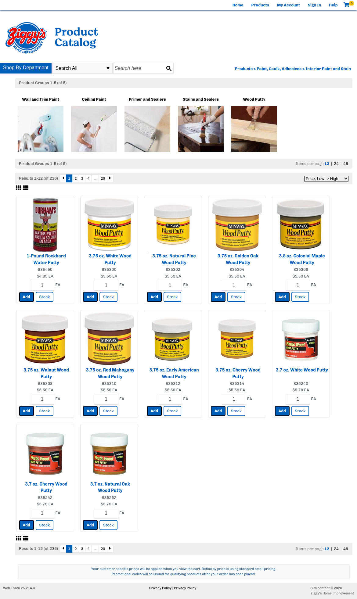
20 (103, 178)
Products (260, 5)
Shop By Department (26, 67)
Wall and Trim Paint (40, 99)
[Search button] (168, 68)
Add (26, 297)
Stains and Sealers (201, 99)
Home (238, 5)
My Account (288, 5)
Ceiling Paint (94, 99)
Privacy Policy (160, 588)
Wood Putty (254, 99)
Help (333, 5)
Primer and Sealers (147, 99)
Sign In (314, 5)
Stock (44, 297)
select (108, 68)
